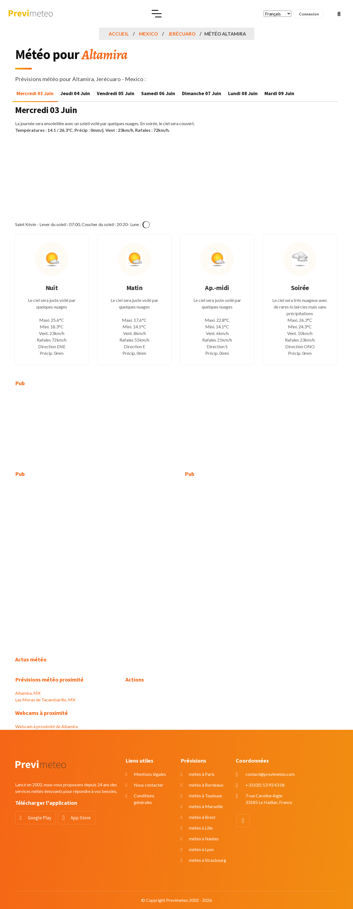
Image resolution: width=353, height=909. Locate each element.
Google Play (39, 818)
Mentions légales (150, 774)
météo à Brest (202, 817)
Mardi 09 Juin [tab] (279, 93)
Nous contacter (148, 784)
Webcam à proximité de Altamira (46, 726)
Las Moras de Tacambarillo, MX (45, 699)
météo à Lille (201, 827)
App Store (81, 818)
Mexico (148, 34)
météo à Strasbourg (207, 860)
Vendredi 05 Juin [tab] (115, 93)
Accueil (119, 34)
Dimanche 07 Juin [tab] (201, 93)
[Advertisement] (176, 177)
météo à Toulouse (205, 795)
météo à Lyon (201, 849)
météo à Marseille (206, 806)
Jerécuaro (182, 34)
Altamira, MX (28, 693)
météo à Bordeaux (206, 784)
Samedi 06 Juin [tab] (158, 93)
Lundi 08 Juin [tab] (243, 93)
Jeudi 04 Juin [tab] (75, 93)
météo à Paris (202, 774)
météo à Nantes (204, 838)
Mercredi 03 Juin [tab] (35, 93)
